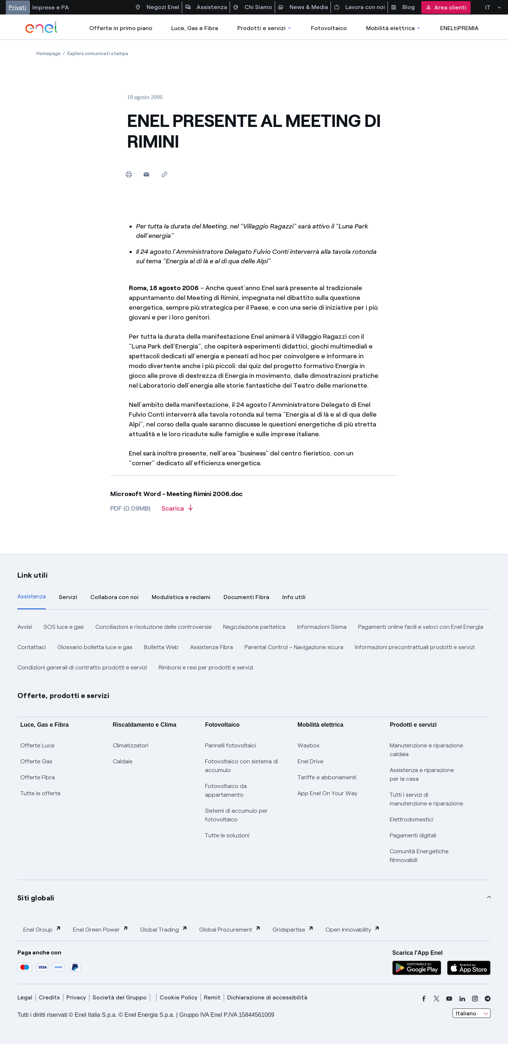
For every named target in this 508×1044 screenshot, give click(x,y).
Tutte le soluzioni (227, 835)
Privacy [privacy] (76, 997)
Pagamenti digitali (413, 835)
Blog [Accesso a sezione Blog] (403, 7)
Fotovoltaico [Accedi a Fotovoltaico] (329, 28)
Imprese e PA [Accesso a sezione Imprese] (50, 7)
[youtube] (449, 999)
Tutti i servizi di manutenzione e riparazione (426, 799)
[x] (436, 999)
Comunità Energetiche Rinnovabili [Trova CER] (419, 855)
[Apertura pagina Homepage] (48, 53)
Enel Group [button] (42, 929)
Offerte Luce (37, 745)
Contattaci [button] (31, 647)
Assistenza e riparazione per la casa (422, 774)
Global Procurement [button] (230, 929)
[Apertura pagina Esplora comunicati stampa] (97, 53)
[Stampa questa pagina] (128, 174)
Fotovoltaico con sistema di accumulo (241, 765)
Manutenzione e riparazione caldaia (426, 750)
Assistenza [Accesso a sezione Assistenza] (206, 7)
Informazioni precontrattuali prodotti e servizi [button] (415, 647)
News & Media (303, 7)
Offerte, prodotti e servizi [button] (63, 695)
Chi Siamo (252, 7)
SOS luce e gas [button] (64, 626)
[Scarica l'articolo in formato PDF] (177, 511)
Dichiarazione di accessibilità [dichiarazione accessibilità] (267, 997)
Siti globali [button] (35, 898)
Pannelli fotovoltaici (230, 745)
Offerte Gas (36, 761)
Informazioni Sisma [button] (322, 626)
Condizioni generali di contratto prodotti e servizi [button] (82, 667)
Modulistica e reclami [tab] (181, 597)
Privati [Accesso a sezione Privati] (17, 7)
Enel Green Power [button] (100, 929)
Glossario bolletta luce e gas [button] (94, 647)
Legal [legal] (24, 997)
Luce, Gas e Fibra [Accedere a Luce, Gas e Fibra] (194, 28)
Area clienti (446, 7)
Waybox (309, 745)
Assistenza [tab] (31, 596)
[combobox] (471, 1013)
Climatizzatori (130, 745)
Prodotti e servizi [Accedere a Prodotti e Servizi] (264, 28)
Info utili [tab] (294, 597)
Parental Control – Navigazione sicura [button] (294, 647)
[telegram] (488, 999)
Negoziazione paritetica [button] (254, 626)
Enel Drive (310, 761)
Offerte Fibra (37, 777)
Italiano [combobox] (466, 1013)
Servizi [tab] (68, 597)
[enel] (41, 27)
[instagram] (475, 999)
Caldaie (122, 761)
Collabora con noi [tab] (114, 597)
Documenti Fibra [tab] (246, 597)
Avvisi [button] (24, 626)
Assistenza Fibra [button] (211, 647)
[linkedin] (462, 999)
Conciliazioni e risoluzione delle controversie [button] (153, 626)
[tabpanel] (254, 647)
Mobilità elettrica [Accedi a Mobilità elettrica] (393, 28)
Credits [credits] (49, 997)
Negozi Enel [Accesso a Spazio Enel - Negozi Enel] (157, 7)
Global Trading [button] (164, 929)
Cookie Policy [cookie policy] (178, 997)
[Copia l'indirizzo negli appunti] (164, 174)
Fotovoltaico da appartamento (226, 790)
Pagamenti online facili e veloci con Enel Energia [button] (420, 626)
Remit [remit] (212, 997)
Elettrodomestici (411, 819)
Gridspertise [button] (293, 929)
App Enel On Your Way (327, 793)
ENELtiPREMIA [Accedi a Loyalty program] (459, 28)
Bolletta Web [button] (161, 647)
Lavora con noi (359, 7)
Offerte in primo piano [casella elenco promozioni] (120, 28)
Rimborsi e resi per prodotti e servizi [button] (206, 667)
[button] (146, 174)
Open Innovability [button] (352, 929)
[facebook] (424, 999)
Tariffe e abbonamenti (327, 777)
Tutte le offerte (40, 793)
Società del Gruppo (120, 997)
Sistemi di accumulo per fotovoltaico (236, 815)
